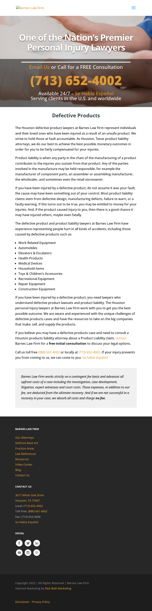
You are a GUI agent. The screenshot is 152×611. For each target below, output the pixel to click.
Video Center (23, 464)
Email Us (39, 67)
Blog (18, 470)
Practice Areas (24, 448)
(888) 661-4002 (49, 352)
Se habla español (95, 357)
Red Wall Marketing (58, 588)
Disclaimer (22, 602)
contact (121, 338)
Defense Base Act (26, 443)
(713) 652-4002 (76, 80)
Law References (25, 454)
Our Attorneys (24, 437)
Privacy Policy (41, 602)
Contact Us (22, 475)
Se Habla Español (26, 522)
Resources (22, 459)
